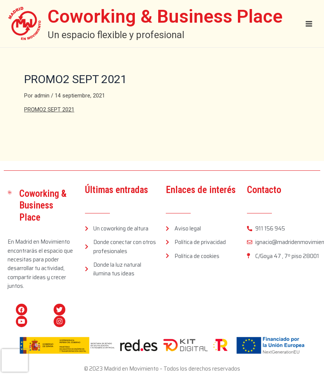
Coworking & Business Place (166, 16)
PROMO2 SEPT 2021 (49, 109)
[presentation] (15, 360)
